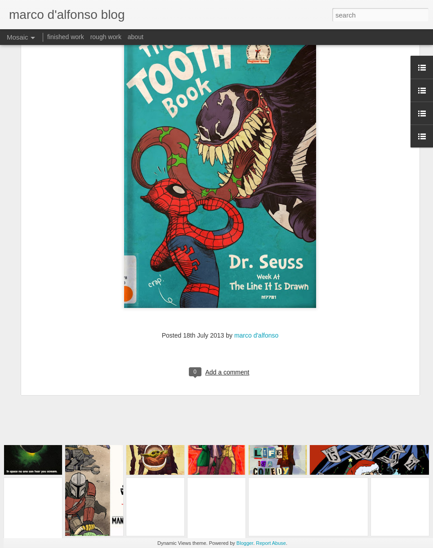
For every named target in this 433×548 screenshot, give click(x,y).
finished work (65, 36)
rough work (105, 36)
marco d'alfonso (256, 284)
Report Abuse (271, 543)
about (135, 36)
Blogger (245, 543)
